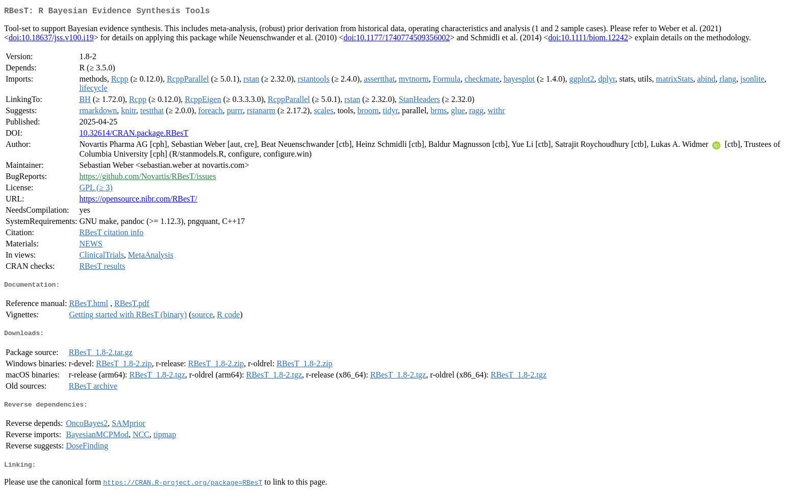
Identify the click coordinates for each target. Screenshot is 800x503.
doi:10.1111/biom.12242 (588, 39)
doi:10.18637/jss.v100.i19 (51, 39)
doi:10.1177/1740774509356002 (396, 39)
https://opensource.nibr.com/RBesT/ (138, 200)
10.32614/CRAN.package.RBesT (133, 135)
